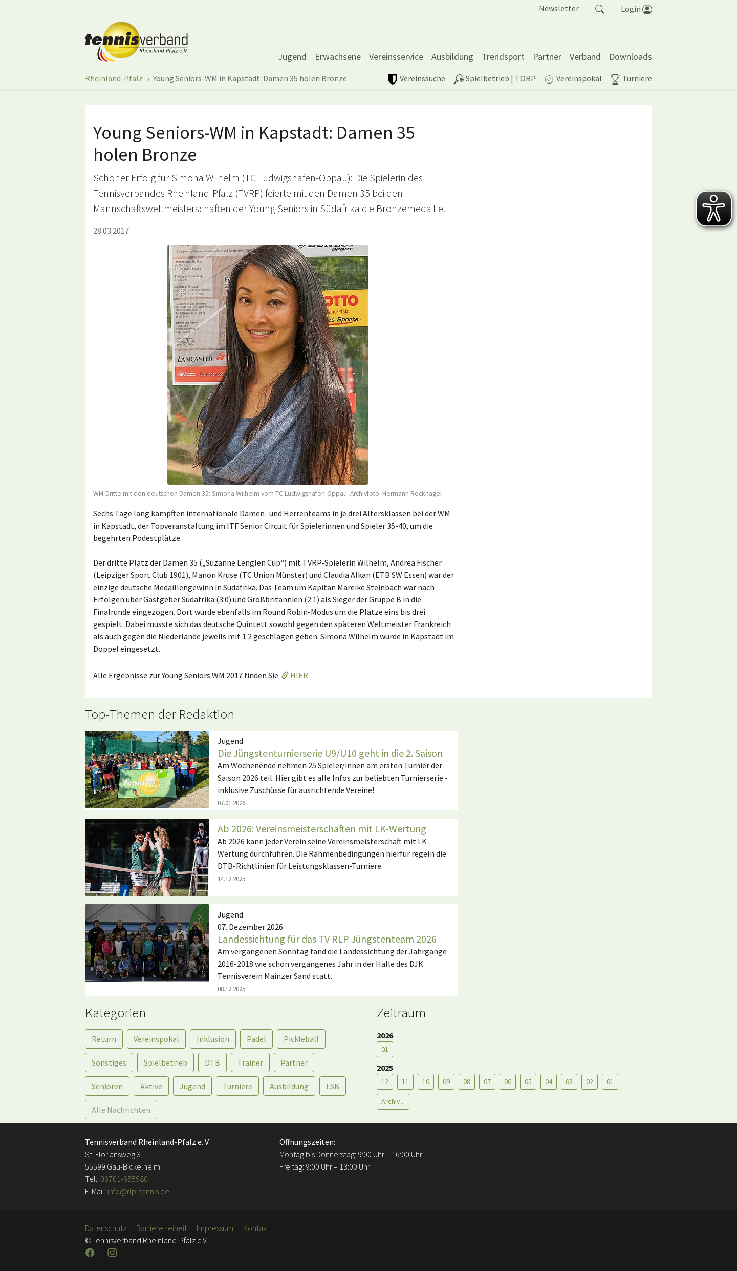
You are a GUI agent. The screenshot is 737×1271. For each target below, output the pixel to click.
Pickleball (301, 1039)
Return (104, 1039)
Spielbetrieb (165, 1062)
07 (487, 1081)
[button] (600, 8)
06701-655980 (124, 1179)
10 (425, 1081)
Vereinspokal (156, 1039)
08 (466, 1081)
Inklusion (213, 1039)
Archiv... (393, 1101)
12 (384, 1081)
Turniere (237, 1086)
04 (548, 1081)
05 (528, 1081)
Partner (294, 1062)
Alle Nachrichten (121, 1110)
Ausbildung (289, 1086)
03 (569, 1081)
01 (384, 1049)
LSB (332, 1086)
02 (589, 1081)
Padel (256, 1039)
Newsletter (559, 8)
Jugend (192, 1086)
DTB (212, 1062)
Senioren (107, 1086)
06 (507, 1081)
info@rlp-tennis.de (137, 1191)
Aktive (151, 1086)
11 (405, 1081)
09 (446, 1081)
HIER (299, 675)
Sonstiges (109, 1062)
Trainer (250, 1062)
